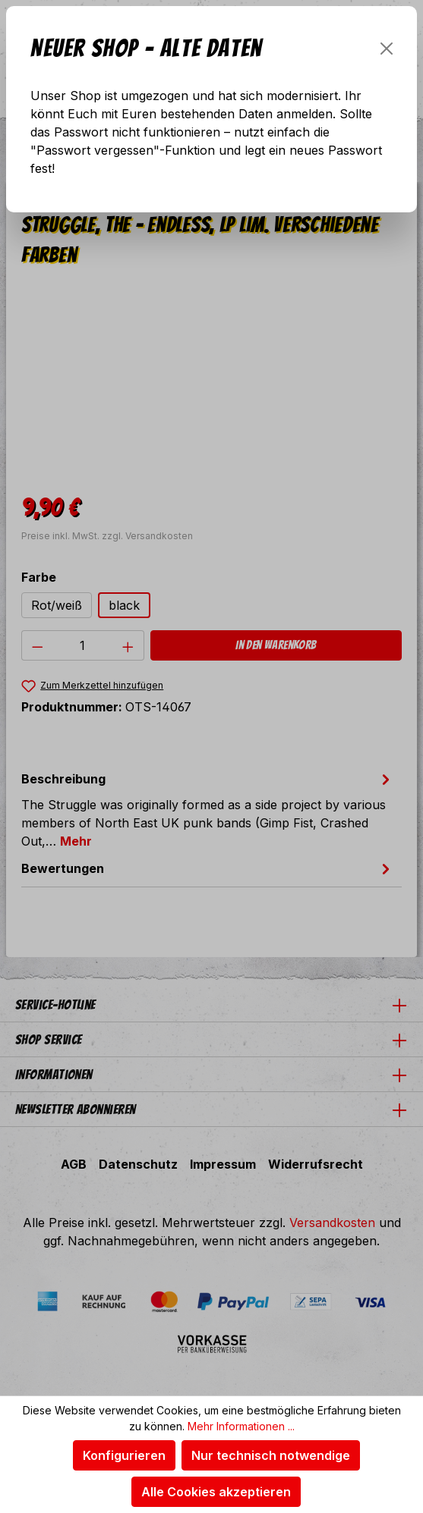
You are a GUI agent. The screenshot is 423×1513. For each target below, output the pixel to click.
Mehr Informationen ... (241, 1426)
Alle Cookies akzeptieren (216, 1491)
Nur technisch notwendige (270, 1455)
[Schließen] (386, 48)
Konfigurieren (124, 1455)
